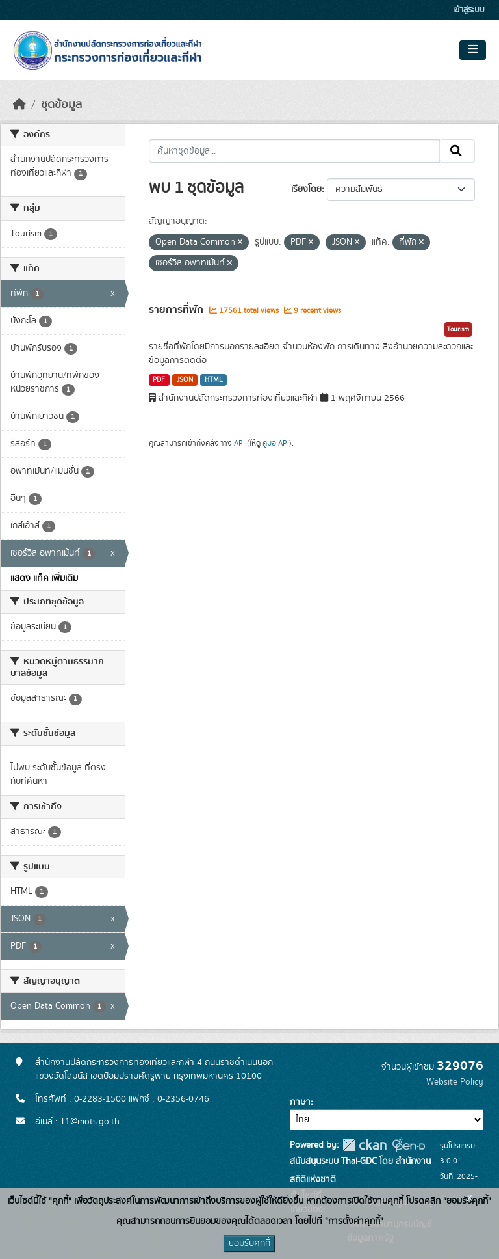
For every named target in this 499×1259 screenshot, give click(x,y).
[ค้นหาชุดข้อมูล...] (295, 151)
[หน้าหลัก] (19, 104)
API (239, 443)
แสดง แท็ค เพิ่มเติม (44, 578)
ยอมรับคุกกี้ (249, 1243)
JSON (185, 380)
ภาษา (300, 1102)
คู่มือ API (275, 443)
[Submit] (457, 151)
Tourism (458, 329)
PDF (159, 380)
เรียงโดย (306, 189)
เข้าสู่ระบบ (469, 10)
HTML (214, 380)
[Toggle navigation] (472, 50)
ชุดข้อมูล (61, 104)
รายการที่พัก (177, 309)
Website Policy (454, 1082)
